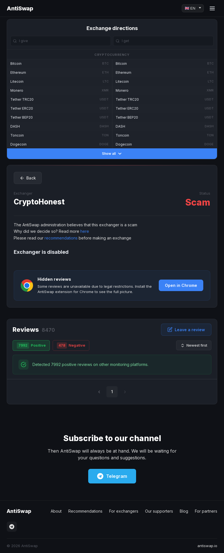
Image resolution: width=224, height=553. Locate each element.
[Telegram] (12, 527)
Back (28, 178)
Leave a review (186, 329)
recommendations (61, 238)
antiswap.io (207, 545)
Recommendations (85, 511)
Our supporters (159, 511)
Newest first (193, 345)
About (56, 511)
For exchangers (123, 511)
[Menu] (212, 8)
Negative (71, 345)
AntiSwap (20, 8)
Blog (184, 511)
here (84, 231)
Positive (31, 345)
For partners (206, 511)
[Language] (193, 8)
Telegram (112, 476)
